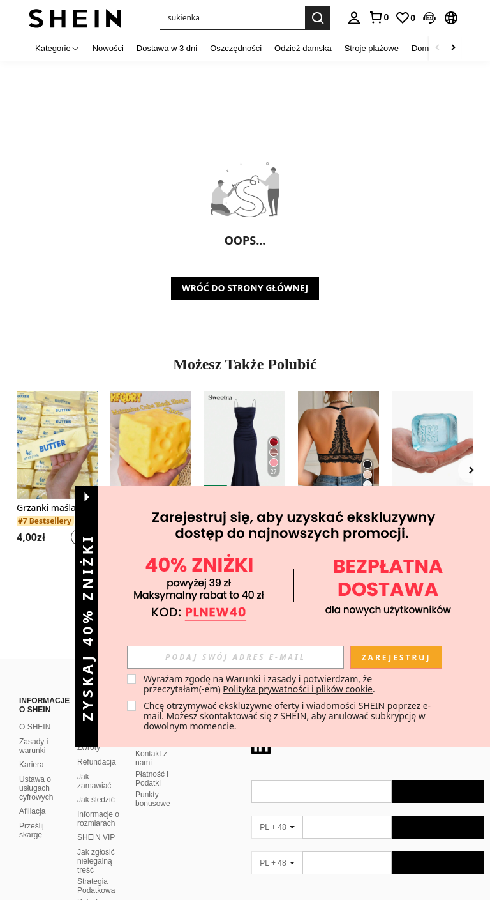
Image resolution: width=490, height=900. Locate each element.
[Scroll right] (453, 48)
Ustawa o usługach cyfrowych (36, 788)
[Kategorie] (57, 48)
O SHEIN (34, 726)
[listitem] (57, 476)
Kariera (31, 764)
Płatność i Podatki (151, 779)
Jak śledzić (96, 799)
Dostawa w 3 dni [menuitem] (167, 48)
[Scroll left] (437, 48)
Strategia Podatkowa (96, 886)
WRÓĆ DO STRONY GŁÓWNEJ (245, 288)
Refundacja (96, 762)
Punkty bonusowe (152, 799)
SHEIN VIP (96, 837)
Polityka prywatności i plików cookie (298, 689)
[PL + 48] (276, 827)
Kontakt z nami (151, 758)
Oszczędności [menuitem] (236, 48)
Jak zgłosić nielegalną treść (96, 861)
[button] (232, 18)
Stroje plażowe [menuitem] (372, 48)
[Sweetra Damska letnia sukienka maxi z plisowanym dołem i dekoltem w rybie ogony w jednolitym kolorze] (244, 445)
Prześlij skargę (31, 830)
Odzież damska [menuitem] (303, 48)
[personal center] (354, 18)
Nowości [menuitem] (108, 48)
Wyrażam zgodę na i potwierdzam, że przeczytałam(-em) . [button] (259, 684)
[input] (235, 657)
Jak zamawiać (94, 781)
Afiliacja (32, 811)
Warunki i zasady (261, 679)
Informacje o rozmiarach (98, 819)
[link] (378, 17)
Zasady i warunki (33, 746)
